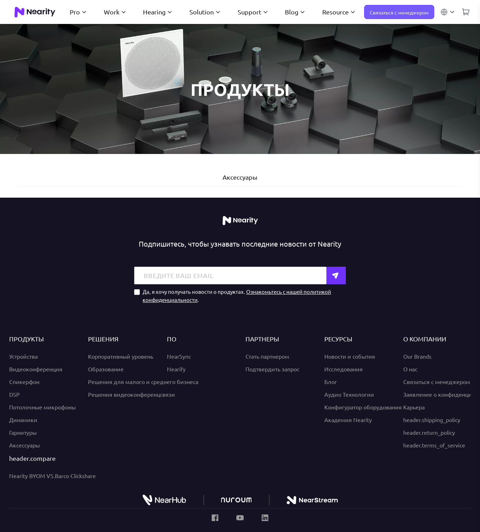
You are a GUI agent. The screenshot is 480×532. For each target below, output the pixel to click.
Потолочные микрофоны (42, 406)
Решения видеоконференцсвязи (131, 394)
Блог (330, 381)
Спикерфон (24, 381)
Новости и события (349, 356)
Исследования (343, 368)
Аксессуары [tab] (240, 177)
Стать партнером (267, 356)
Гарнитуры (23, 432)
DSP (14, 394)
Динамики (23, 419)
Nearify (176, 368)
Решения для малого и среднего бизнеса (143, 381)
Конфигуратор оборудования (363, 406)
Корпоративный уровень (120, 356)
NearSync (179, 356)
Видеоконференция (35, 368)
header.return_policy (429, 432)
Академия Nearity (348, 419)
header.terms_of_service (434, 445)
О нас (410, 368)
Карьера (414, 406)
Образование (106, 368)
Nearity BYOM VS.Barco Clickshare (52, 475)
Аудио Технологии (349, 394)
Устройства (23, 356)
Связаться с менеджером (399, 12)
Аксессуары (24, 445)
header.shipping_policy (431, 419)
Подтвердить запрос (272, 368)
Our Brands (417, 356)
